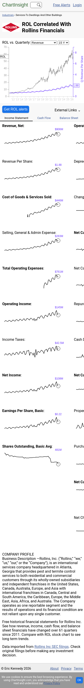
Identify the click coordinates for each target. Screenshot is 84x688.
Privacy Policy (51, 683)
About (54, 669)
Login (77, 5)
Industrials (8, 15)
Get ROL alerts (16, 109)
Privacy (66, 669)
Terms (78, 669)
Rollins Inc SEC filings (51, 647)
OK (79, 680)
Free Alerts (61, 5)
